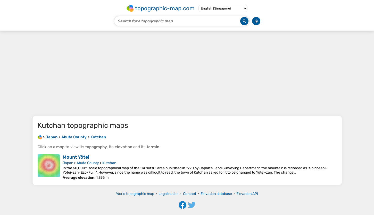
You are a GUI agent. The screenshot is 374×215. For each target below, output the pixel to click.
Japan (68, 163)
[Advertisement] (187, 73)
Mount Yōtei (76, 157)
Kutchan (109, 163)
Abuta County (88, 163)
